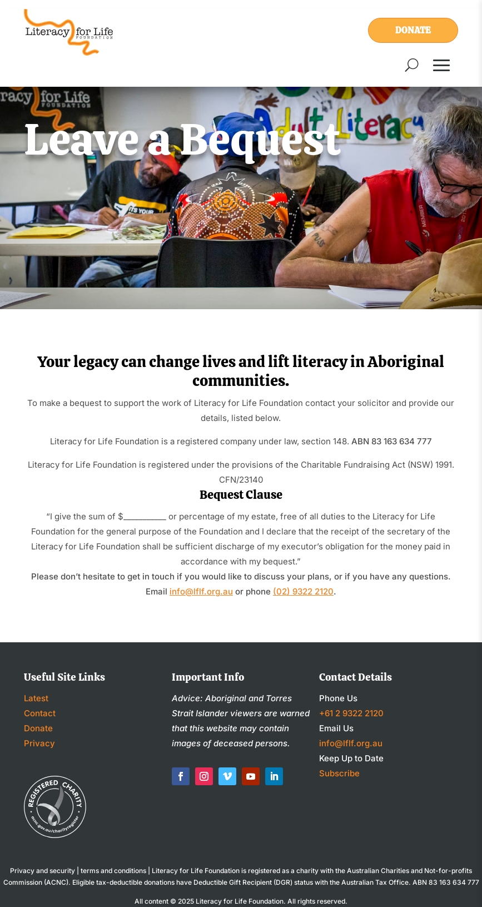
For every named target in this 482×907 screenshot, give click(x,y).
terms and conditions (113, 870)
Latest (36, 698)
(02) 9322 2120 (303, 591)
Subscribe (339, 773)
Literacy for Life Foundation (240, 901)
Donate (413, 30)
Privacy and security (42, 870)
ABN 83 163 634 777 (446, 882)
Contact (40, 713)
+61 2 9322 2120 (351, 713)
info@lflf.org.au (201, 591)
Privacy (39, 743)
